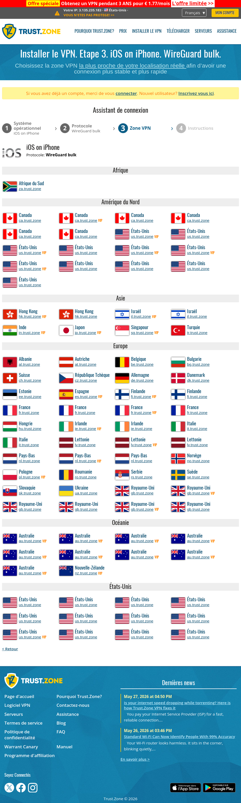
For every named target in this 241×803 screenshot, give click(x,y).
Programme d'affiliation (29, 755)
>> (193, 3)
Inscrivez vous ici (196, 93)
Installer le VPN (147, 31)
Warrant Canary (21, 747)
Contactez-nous (73, 705)
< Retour (10, 648)
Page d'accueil (19, 696)
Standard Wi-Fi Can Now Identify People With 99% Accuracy (179, 736)
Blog (61, 723)
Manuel (65, 747)
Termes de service (23, 723)
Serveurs (203, 31)
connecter (126, 93)
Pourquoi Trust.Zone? (94, 31)
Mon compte (225, 13)
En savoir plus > (135, 759)
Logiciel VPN (17, 705)
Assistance (227, 31)
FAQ (61, 732)
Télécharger (178, 31)
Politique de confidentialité (19, 735)
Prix (123, 31)
